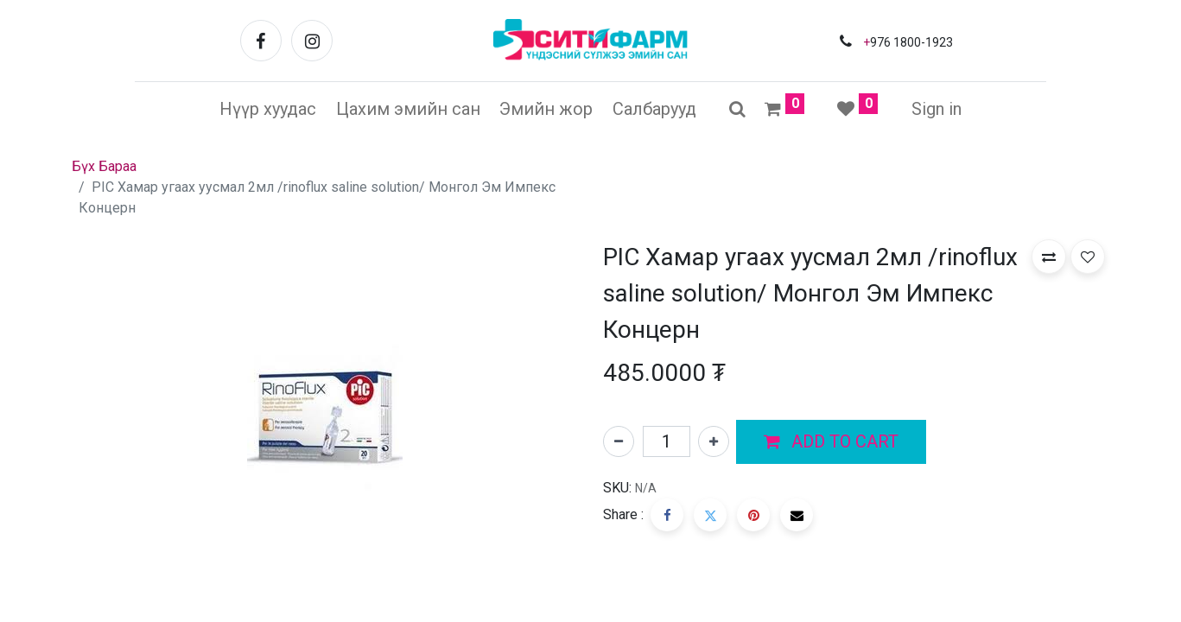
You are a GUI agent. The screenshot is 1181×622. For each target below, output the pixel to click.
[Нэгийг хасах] (618, 441)
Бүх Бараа (104, 166)
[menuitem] (268, 109)
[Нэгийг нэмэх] (713, 441)
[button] (831, 442)
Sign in (936, 108)
